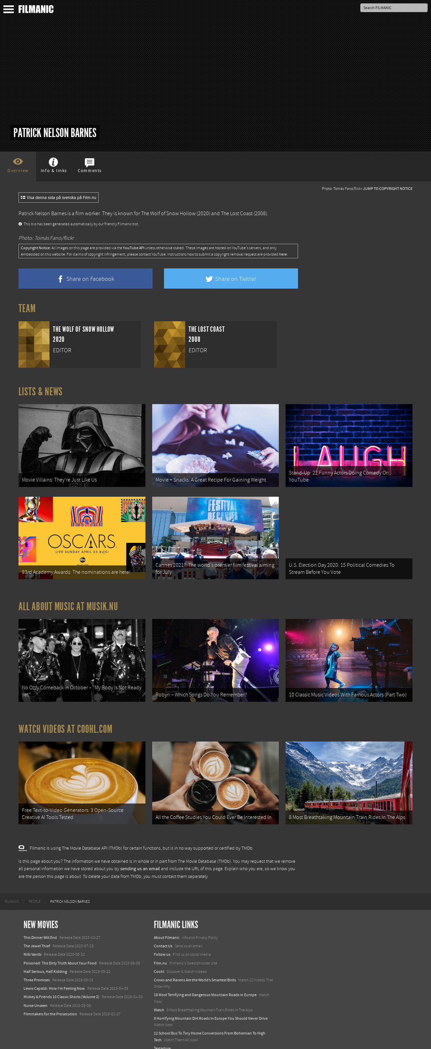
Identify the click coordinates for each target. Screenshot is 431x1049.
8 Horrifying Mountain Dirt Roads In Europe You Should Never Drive (211, 1007)
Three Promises (37, 968)
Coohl (159, 960)
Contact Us (163, 934)
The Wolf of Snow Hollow (168, 213)
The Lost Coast (237, 213)
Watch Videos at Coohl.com (65, 720)
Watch (159, 998)
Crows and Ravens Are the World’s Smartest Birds (195, 968)
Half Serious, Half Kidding (45, 960)
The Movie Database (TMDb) (204, 849)
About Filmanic (166, 926)
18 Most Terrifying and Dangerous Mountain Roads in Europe (205, 983)
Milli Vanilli (32, 943)
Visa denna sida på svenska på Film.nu (58, 197)
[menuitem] (12, 890)
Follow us (162, 943)
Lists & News (41, 391)
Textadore (162, 1036)
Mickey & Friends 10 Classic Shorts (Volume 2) (61, 985)
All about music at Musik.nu (68, 600)
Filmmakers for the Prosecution (50, 1002)
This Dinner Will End (40, 926)
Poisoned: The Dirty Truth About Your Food (60, 951)
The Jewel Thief (37, 934)
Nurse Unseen (35, 993)
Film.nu (160, 951)
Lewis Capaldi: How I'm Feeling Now (54, 977)
